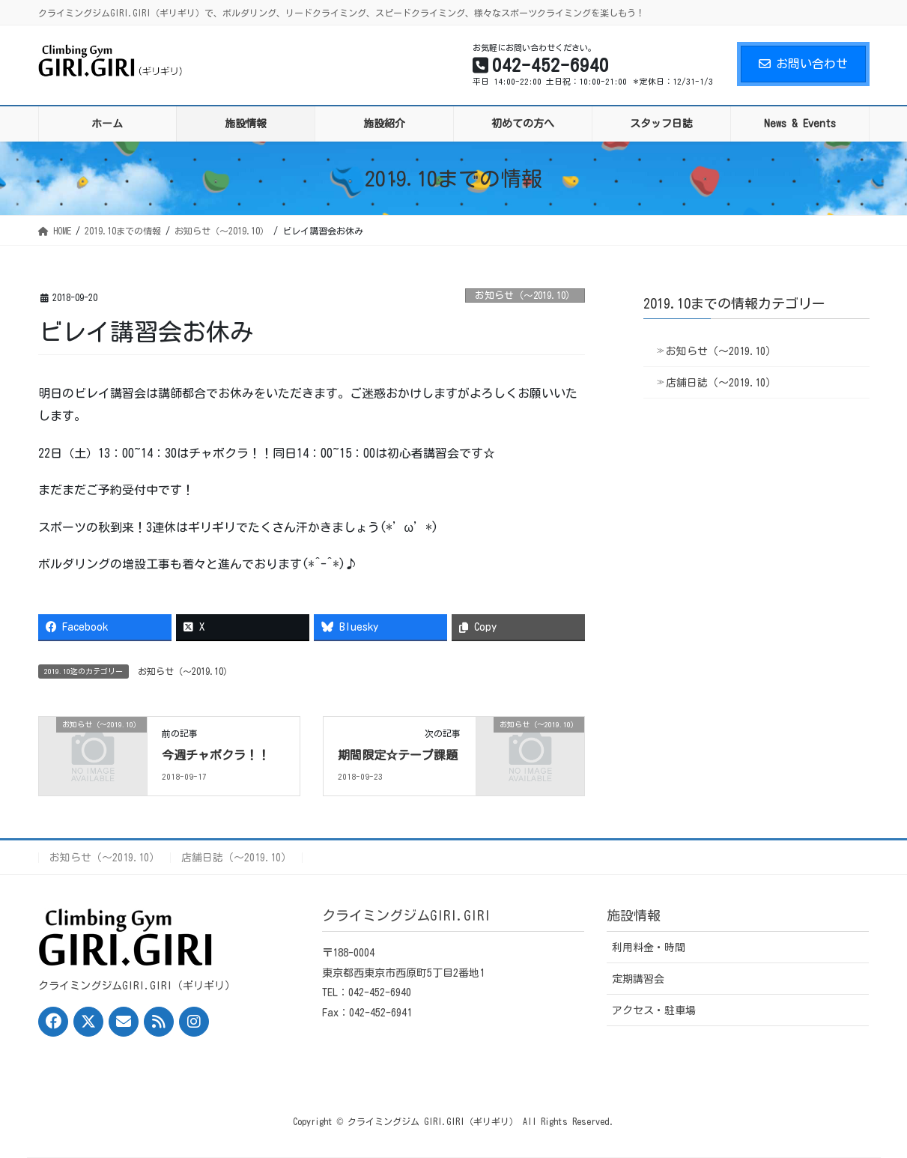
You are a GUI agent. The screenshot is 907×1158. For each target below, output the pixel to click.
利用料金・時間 (648, 947)
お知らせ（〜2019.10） (525, 295)
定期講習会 (638, 979)
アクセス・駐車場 (654, 1010)
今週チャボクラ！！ (216, 755)
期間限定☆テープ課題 (398, 755)
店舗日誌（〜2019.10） (721, 383)
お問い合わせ (803, 64)
